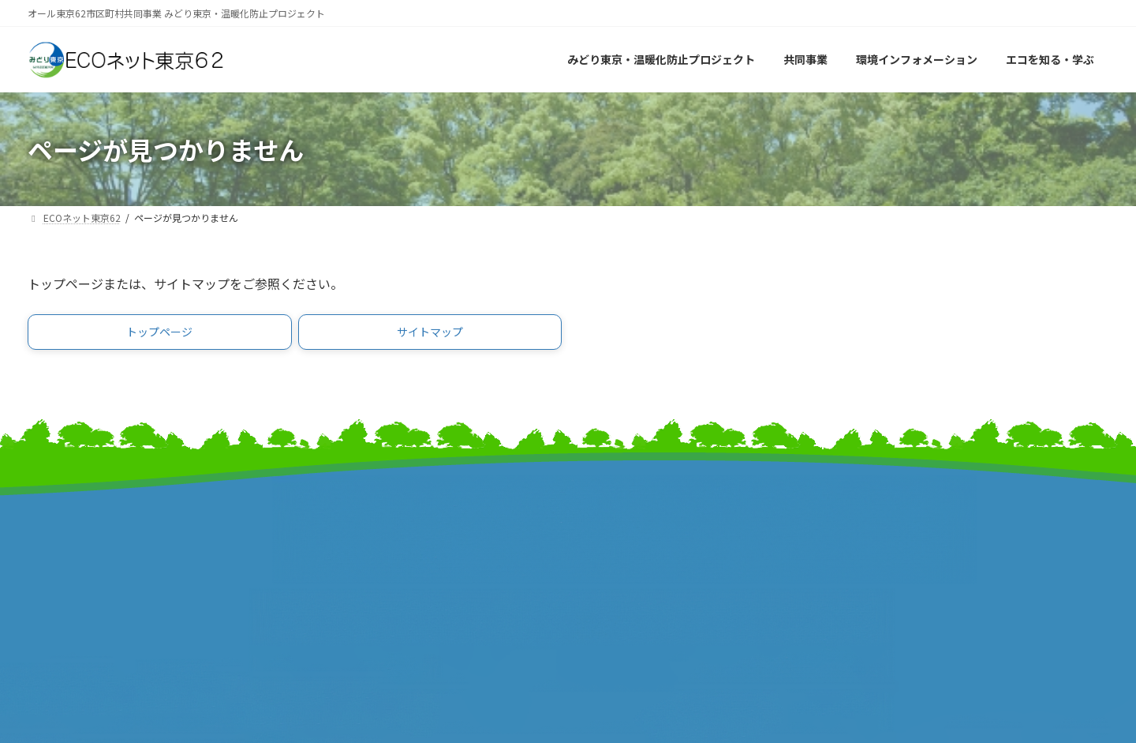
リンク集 (879, 522)
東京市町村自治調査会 (639, 532)
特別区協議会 (615, 549)
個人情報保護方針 (903, 555)
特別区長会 (333, 549)
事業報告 (51, 582)
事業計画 (51, 549)
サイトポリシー (897, 539)
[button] (160, 334)
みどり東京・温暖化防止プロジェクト (128, 532)
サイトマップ (891, 505)
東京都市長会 (339, 532)
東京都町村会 (339, 565)
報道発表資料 (63, 565)
